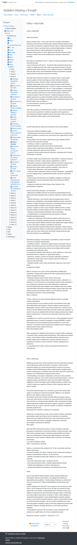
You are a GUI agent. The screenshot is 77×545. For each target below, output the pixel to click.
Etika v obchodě (48, 15)
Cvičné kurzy (24, 15)
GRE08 (32, 15)
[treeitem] (12, 131)
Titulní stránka (7, 15)
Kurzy (16, 15)
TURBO (4, 2)
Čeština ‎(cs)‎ (12, 2)
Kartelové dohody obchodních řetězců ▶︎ (66, 525)
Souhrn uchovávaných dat (13, 543)
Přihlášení (71, 2)
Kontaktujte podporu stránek (15, 534)
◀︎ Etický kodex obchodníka (34, 525)
